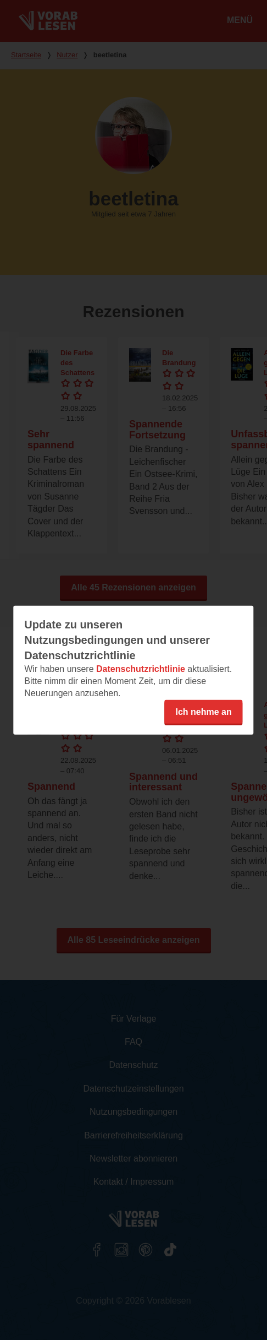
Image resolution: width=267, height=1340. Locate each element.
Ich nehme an (203, 711)
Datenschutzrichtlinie (140, 668)
